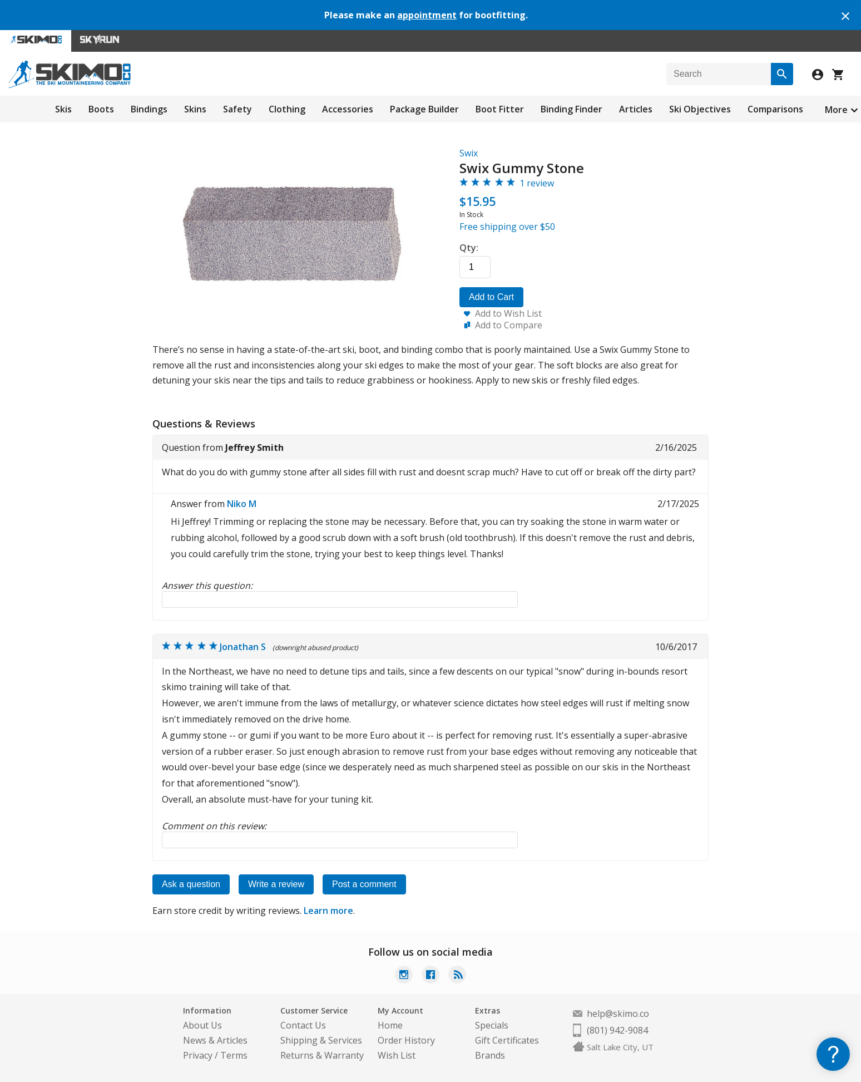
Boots (101, 109)
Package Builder (424, 109)
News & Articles (215, 1040)
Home (390, 1025)
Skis (63, 109)
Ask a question (191, 884)
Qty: (468, 248)
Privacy (197, 1055)
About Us (202, 1025)
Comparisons (775, 109)
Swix (468, 153)
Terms (234, 1055)
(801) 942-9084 (617, 1030)
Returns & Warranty (322, 1055)
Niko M (241, 504)
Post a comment (364, 884)
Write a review (276, 884)
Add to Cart (491, 297)
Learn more (328, 910)
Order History (406, 1040)
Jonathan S (243, 647)
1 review (536, 183)
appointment (427, 15)
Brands (490, 1055)
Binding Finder (571, 109)
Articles (635, 109)
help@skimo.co (618, 1013)
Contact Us (303, 1025)
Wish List (396, 1055)
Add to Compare (508, 325)
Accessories (347, 109)
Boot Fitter (500, 109)
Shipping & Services (321, 1040)
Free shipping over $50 (507, 226)
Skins (195, 109)
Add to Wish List (508, 313)
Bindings (149, 109)
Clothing (287, 109)
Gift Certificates (507, 1040)
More (836, 110)
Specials (491, 1025)
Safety (237, 109)
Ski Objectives (700, 109)
